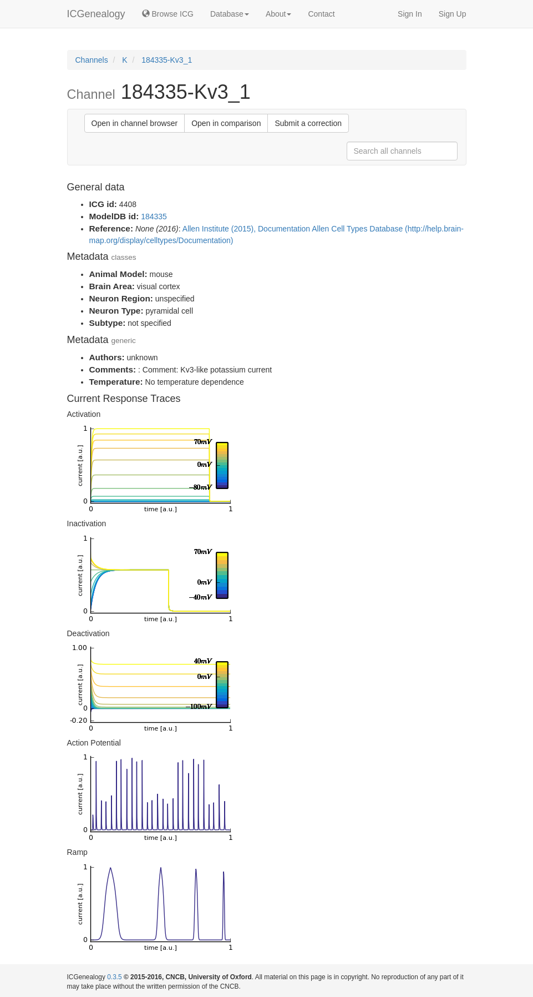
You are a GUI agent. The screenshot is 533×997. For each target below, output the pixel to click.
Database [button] (229, 13)
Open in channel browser (135, 123)
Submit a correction (308, 123)
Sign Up (452, 13)
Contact (321, 13)
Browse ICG (168, 13)
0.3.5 (114, 977)
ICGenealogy (96, 13)
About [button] (279, 13)
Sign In (410, 13)
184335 (154, 216)
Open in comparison (226, 123)
